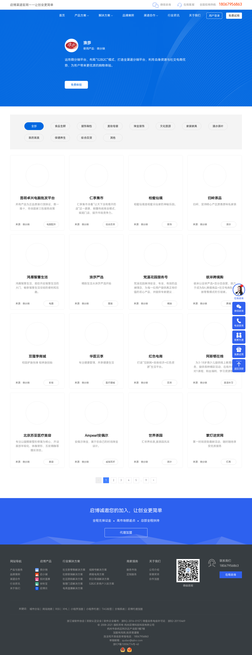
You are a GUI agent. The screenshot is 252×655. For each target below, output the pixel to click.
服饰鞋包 (86, 126)
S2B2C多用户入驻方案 (101, 583)
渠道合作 (151, 15)
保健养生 (60, 137)
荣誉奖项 (154, 574)
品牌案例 (128, 15)
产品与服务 (16, 569)
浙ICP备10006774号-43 (126, 644)
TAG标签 (107, 609)
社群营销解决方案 (73, 574)
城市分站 (35, 609)
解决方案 (106, 15)
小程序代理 (92, 609)
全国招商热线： (221, 4)
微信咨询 (165, 4)
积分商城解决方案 (99, 579)
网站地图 (48, 609)
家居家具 (191, 126)
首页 (62, 15)
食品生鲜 (60, 126)
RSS (57, 609)
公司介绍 (154, 569)
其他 (113, 137)
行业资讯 (173, 15)
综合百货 (86, 137)
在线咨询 (230, 574)
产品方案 (82, 15)
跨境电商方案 (96, 574)
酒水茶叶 (218, 126)
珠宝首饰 (139, 126)
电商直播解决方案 (73, 588)
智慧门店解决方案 (73, 583)
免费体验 (76, 84)
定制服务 (132, 574)
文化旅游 (165, 126)
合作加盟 (154, 579)
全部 (34, 126)
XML (65, 609)
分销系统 (120, 609)
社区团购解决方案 (73, 579)
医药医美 (34, 137)
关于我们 (195, 15)
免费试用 (234, 15)
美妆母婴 (112, 126)
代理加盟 (126, 532)
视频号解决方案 (98, 569)
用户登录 (214, 15)
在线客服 (189, 4)
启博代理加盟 (135, 609)
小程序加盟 (77, 609)
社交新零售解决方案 (74, 569)
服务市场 (132, 569)
